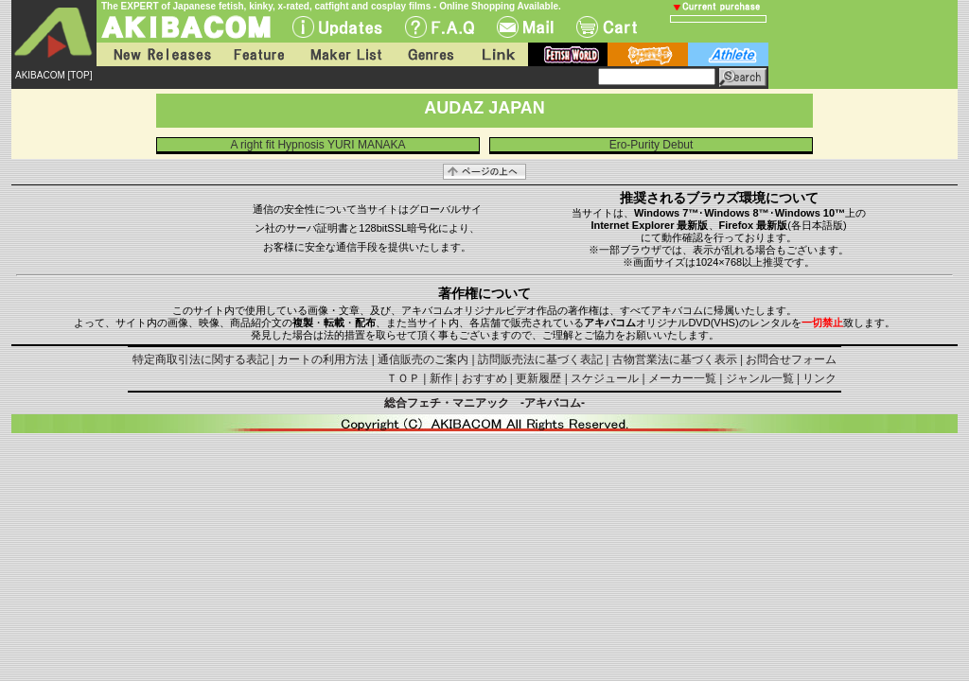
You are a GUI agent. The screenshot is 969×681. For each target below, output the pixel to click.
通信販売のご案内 (423, 359)
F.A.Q (439, 27)
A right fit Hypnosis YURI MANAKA (317, 144)
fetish (568, 54)
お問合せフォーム (791, 359)
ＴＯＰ (403, 378)
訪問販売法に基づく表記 (540, 359)
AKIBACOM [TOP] (54, 75)
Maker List (345, 54)
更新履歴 (538, 378)
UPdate (337, 27)
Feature (258, 54)
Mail (525, 27)
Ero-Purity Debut (651, 144)
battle (648, 54)
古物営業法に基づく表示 (674, 359)
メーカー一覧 (682, 378)
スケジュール (605, 378)
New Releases (158, 54)
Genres (430, 54)
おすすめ (484, 378)
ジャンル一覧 (760, 378)
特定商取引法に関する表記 (200, 359)
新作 (441, 378)
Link (497, 54)
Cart (606, 27)
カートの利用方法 (322, 359)
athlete (728, 54)
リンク (819, 378)
